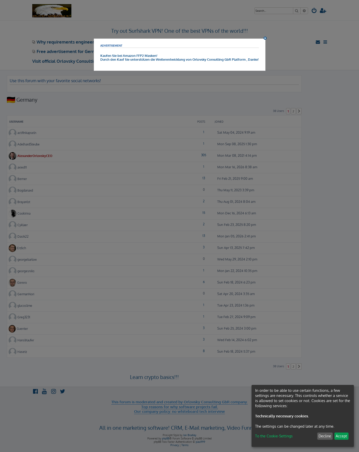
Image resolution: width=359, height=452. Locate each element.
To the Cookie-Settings (274, 436)
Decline (325, 436)
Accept (341, 436)
